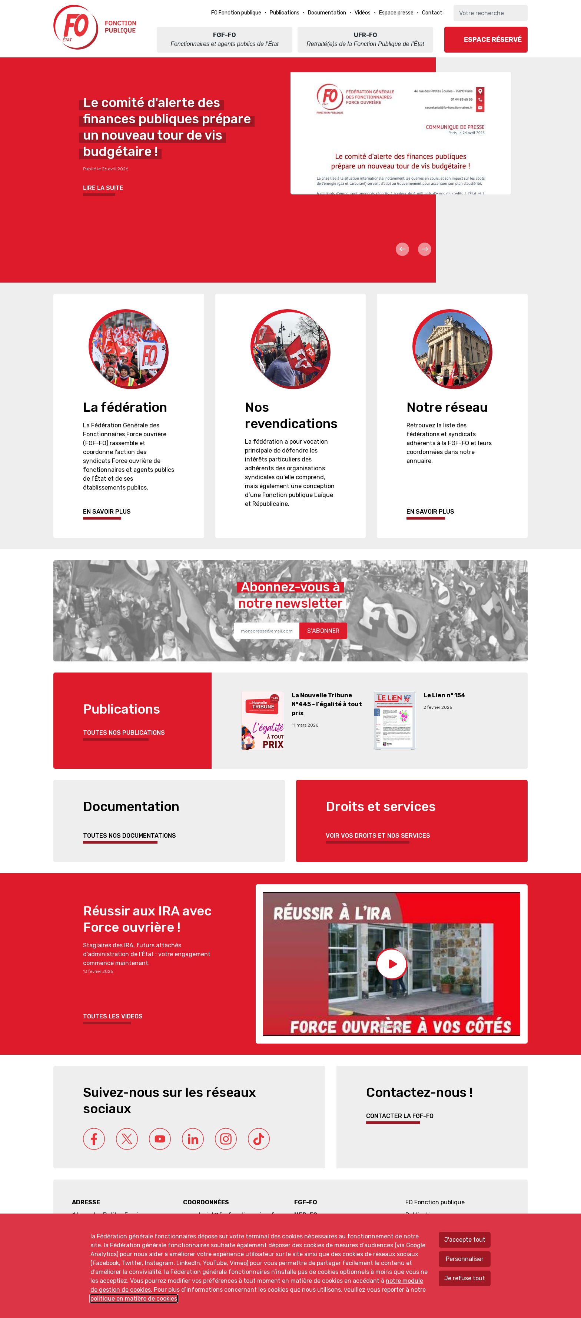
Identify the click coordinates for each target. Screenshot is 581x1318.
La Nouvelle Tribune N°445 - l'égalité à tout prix (327, 704)
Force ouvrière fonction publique (95, 27)
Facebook (94, 1139)
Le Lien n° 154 (444, 695)
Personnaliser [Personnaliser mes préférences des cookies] (465, 1258)
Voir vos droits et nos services (378, 835)
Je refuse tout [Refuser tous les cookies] (464, 1278)
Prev (402, 249)
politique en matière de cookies (133, 1298)
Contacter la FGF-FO (400, 1116)
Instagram (226, 1139)
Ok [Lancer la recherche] (519, 13)
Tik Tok (259, 1139)
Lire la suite (103, 187)
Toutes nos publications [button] (124, 732)
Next (425, 249)
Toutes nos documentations (129, 835)
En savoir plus (107, 511)
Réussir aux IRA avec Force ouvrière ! (147, 919)
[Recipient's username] (267, 631)
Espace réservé (493, 40)
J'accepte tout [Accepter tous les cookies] (464, 1239)
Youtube (160, 1139)
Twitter (127, 1139)
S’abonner (323, 630)
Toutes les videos (113, 1016)
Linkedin (193, 1139)
